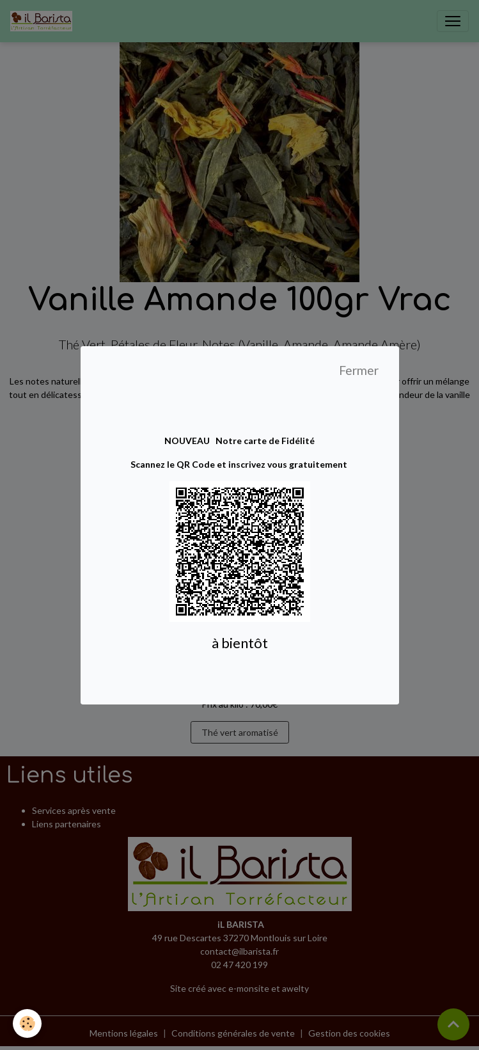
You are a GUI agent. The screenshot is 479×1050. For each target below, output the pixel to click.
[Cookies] (27, 1023)
